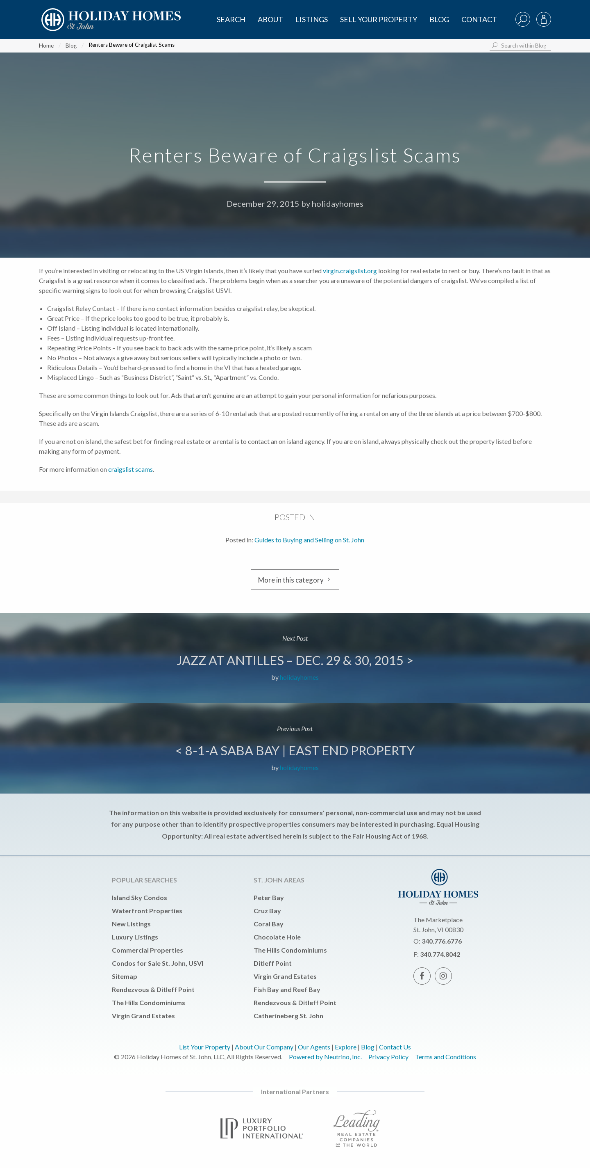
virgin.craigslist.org (350, 270)
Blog (439, 19)
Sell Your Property (378, 19)
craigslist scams (130, 469)
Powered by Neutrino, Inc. (325, 1057)
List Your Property (204, 1047)
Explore (345, 1047)
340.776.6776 (442, 941)
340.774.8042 (440, 954)
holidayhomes (337, 203)
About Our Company (264, 1047)
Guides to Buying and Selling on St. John (309, 540)
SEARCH (231, 19)
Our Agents (314, 1047)
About (270, 19)
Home (46, 45)
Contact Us (395, 1047)
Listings (311, 19)
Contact (479, 19)
